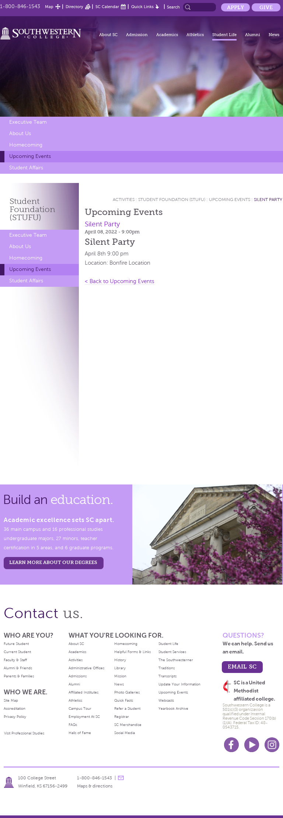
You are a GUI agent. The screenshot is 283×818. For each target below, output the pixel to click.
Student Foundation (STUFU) (172, 199)
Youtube (251, 744)
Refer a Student (127, 708)
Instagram (272, 744)
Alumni (252, 34)
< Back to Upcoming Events (119, 281)
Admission (137, 34)
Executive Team (28, 122)
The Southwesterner (175, 660)
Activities (123, 199)
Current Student (17, 652)
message (121, 778)
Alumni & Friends (18, 668)
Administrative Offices (86, 668)
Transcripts (167, 676)
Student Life (224, 34)
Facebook (231, 744)
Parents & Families (19, 676)
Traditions (166, 668)
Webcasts (166, 700)
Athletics (195, 34)
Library (120, 668)
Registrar (121, 717)
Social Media (124, 733)
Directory (74, 6)
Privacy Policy (15, 717)
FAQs (73, 725)
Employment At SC (84, 717)
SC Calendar (107, 6)
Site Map (11, 700)
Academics (167, 34)
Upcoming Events (30, 156)
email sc (242, 666)
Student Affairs (26, 167)
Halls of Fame (80, 733)
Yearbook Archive (173, 708)
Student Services (172, 652)
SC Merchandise (128, 725)
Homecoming (25, 145)
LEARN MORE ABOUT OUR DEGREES (53, 562)
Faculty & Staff (15, 660)
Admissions (78, 676)
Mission (120, 676)
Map (49, 6)
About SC (108, 34)
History (120, 660)
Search (173, 7)
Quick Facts (123, 700)
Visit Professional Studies (24, 733)
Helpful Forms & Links (132, 652)
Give (266, 7)
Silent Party (268, 199)
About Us (20, 133)
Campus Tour (80, 708)
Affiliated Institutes (83, 692)
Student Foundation (32, 209)
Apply (235, 7)
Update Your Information (179, 684)
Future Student (16, 644)
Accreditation (14, 708)
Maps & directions (94, 786)
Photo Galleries (127, 692)
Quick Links (142, 6)
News (274, 34)
